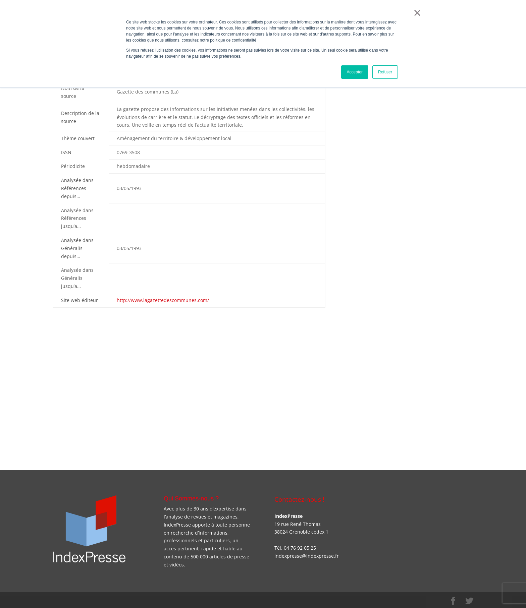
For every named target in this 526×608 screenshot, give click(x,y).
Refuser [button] (385, 72)
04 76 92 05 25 (300, 548)
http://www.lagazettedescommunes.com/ (163, 300)
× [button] (417, 13)
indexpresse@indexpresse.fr (306, 556)
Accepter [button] (355, 72)
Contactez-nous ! (299, 499)
